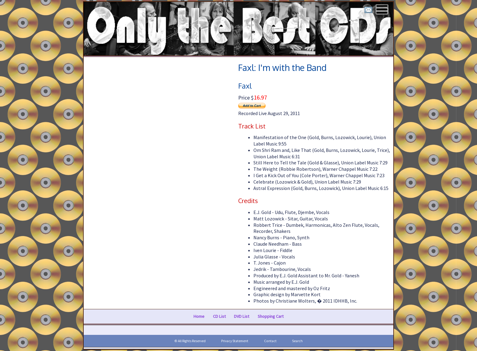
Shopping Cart (271, 316)
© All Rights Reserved (190, 341)
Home (198, 316)
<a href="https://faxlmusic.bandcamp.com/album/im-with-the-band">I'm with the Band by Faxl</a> (159, 179)
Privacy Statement (234, 341)
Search (297, 341)
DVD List (241, 316)
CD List (219, 316)
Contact (270, 341)
